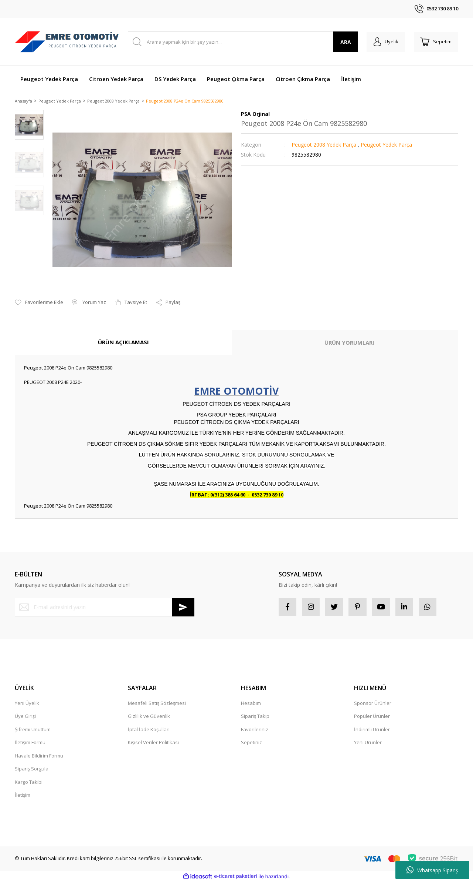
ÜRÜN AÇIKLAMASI (123, 343)
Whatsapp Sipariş (432, 870)
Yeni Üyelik (27, 704)
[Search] (241, 41)
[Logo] (67, 42)
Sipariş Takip (255, 717)
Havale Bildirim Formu (39, 756)
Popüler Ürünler (372, 717)
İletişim (22, 796)
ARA (343, 42)
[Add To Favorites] (39, 303)
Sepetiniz (251, 743)
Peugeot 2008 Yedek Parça (324, 145)
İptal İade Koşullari (149, 730)
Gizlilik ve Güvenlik (149, 717)
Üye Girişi (25, 717)
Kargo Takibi (28, 783)
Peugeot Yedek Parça (386, 145)
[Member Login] (384, 41)
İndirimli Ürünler (372, 730)
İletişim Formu (30, 743)
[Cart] (435, 41)
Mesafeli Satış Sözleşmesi (157, 704)
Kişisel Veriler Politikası (153, 743)
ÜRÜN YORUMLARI (349, 343)
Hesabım (251, 704)
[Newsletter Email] (104, 607)
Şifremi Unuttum (33, 730)
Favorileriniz (254, 730)
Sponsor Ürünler (372, 704)
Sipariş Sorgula (31, 770)
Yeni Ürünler (368, 743)
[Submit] (183, 607)
